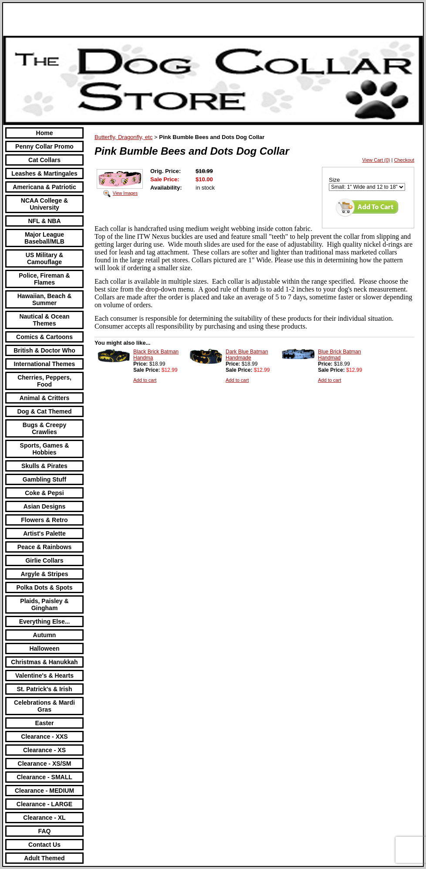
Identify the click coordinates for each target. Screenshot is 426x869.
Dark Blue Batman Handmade (247, 355)
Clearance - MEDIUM (44, 790)
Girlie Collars (44, 560)
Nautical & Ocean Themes (44, 320)
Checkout (404, 160)
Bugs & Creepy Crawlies (44, 428)
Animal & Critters (44, 397)
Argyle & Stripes (44, 573)
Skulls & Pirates (44, 465)
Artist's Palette (44, 533)
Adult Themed (44, 858)
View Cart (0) (376, 160)
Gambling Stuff (44, 479)
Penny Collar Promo (44, 146)
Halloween (44, 648)
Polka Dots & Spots (44, 587)
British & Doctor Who (44, 350)
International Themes (44, 363)
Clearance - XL (44, 817)
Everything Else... (44, 621)
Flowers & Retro (44, 519)
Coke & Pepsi (44, 492)
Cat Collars (44, 159)
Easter (44, 723)
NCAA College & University (44, 204)
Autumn (44, 634)
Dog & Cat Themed (44, 411)
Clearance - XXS (44, 736)
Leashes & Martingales (44, 173)
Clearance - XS (44, 750)
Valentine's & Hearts (44, 675)
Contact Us (44, 844)
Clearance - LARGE (44, 804)
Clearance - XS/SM (44, 763)
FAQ (44, 831)
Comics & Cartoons (44, 336)
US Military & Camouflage (44, 258)
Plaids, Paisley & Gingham (44, 604)
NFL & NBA (44, 220)
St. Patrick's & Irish (44, 689)
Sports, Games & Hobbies (44, 449)
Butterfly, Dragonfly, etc (123, 137)
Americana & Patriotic (44, 186)
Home (44, 132)
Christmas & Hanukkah (44, 662)
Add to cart (144, 380)
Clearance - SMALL (44, 777)
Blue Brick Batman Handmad (339, 355)
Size (334, 180)
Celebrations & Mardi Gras (44, 706)
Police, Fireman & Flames (44, 279)
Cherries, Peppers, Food (44, 381)
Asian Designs (44, 506)
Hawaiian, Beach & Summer (44, 299)
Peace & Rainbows (44, 546)
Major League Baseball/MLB (44, 238)
